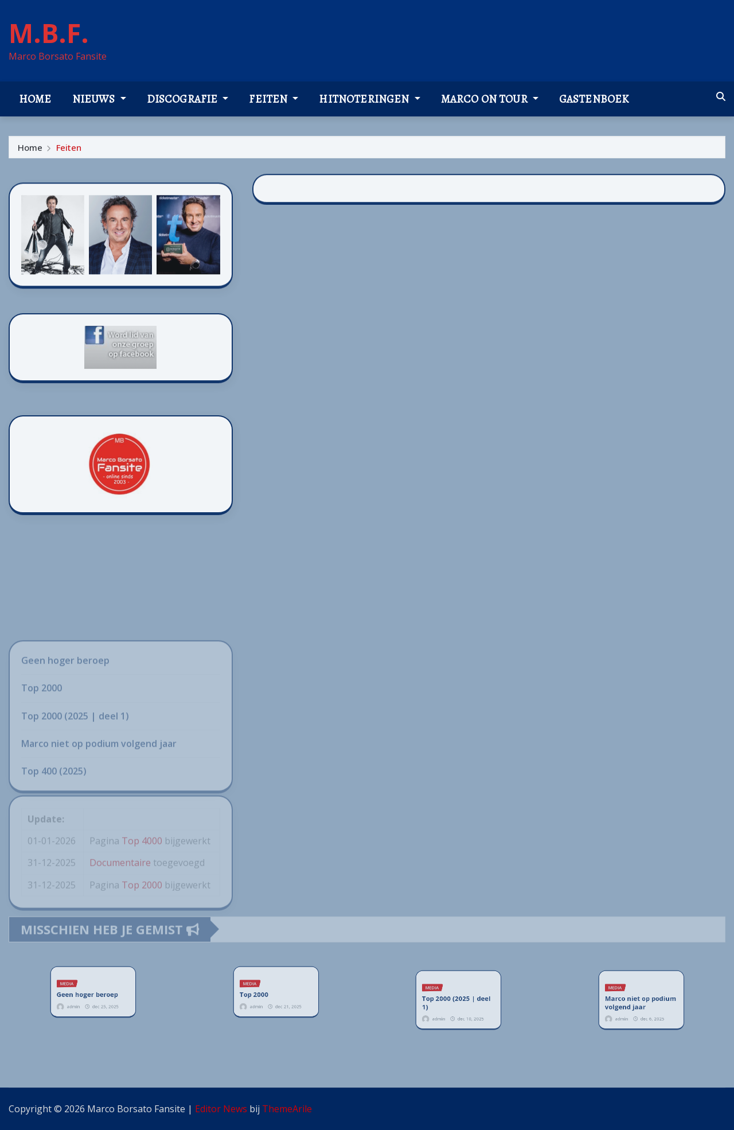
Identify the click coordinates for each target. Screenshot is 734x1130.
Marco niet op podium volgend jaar (640, 1001)
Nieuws (99, 99)
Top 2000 (262, 993)
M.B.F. (49, 32)
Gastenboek (594, 99)
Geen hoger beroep (89, 993)
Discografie (188, 99)
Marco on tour (489, 99)
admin (81, 1000)
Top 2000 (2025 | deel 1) (457, 1001)
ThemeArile (287, 1108)
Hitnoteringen (369, 99)
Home (35, 99)
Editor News (221, 1108)
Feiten (273, 99)
